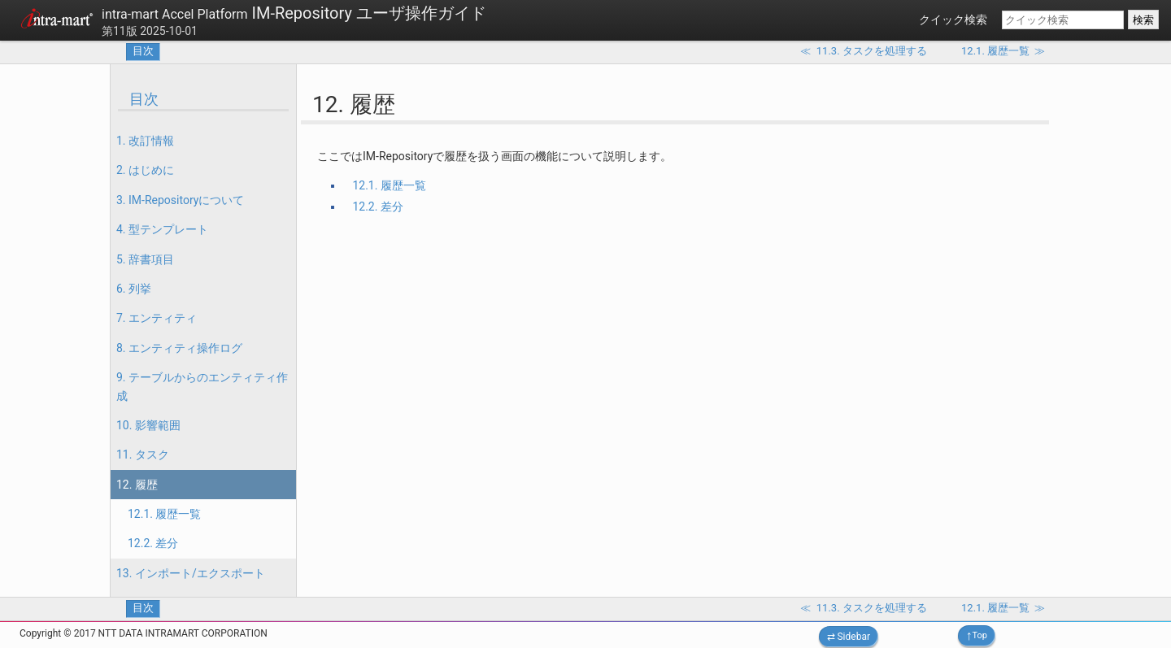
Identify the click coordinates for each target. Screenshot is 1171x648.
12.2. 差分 (153, 543)
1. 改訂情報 (145, 140)
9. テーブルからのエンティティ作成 (202, 386)
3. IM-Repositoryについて (180, 200)
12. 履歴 (137, 484)
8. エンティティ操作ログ (179, 347)
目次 (143, 51)
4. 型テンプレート (162, 229)
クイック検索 (953, 19)
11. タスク (142, 454)
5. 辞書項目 (145, 259)
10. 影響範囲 (148, 425)
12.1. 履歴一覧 (164, 513)
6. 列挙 (133, 288)
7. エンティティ (156, 317)
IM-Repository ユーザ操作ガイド (294, 13)
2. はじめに (145, 169)
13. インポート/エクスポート (190, 573)
